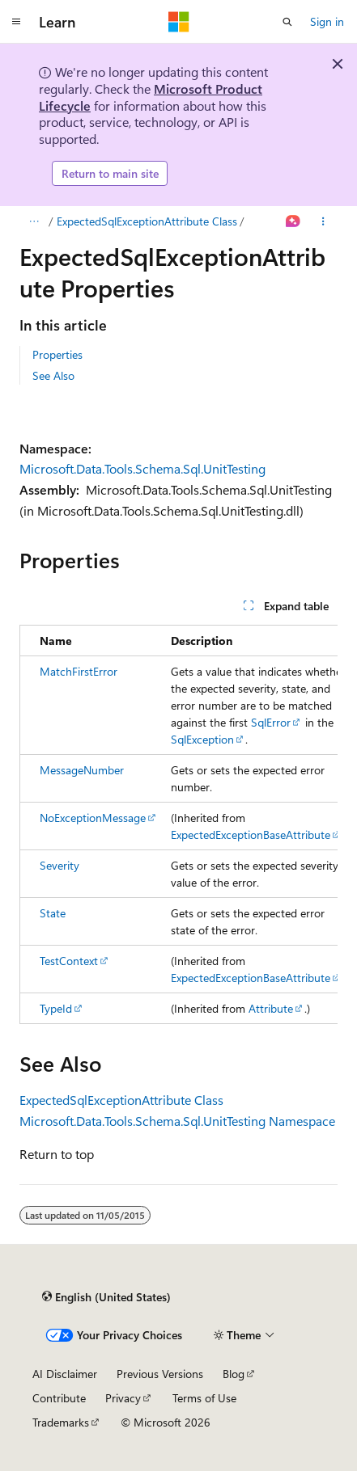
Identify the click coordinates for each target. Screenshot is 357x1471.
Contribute (59, 1398)
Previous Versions (160, 1373)
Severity (59, 865)
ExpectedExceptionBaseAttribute (250, 834)
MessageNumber (82, 770)
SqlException (202, 739)
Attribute (271, 1008)
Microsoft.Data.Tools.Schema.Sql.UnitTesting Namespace (177, 1120)
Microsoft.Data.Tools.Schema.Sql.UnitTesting (142, 468)
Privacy (123, 1398)
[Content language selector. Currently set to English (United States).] (106, 1296)
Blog (233, 1373)
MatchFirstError (78, 671)
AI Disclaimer (64, 1373)
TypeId (56, 1008)
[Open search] (287, 21)
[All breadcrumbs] (33, 221)
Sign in (327, 21)
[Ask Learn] (293, 221)
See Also (53, 375)
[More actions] (323, 221)
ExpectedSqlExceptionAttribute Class (147, 221)
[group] (178, 824)
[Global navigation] (16, 21)
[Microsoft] (178, 21)
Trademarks (60, 1422)
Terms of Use (204, 1398)
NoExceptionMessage (93, 817)
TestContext (69, 960)
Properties (57, 354)
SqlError (271, 722)
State (53, 913)
